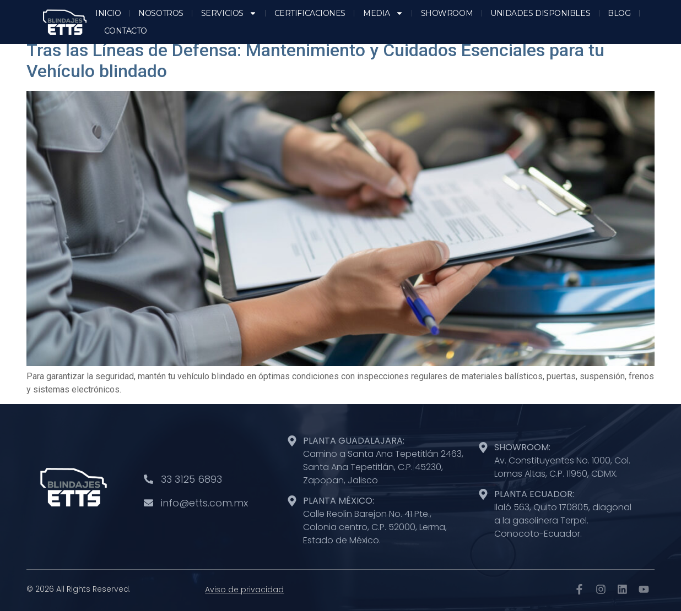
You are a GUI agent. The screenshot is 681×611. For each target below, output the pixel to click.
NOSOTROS (160, 13)
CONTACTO (125, 31)
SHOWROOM (447, 13)
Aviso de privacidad (244, 589)
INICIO (108, 13)
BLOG (619, 13)
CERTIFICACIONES (309, 13)
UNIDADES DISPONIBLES (540, 13)
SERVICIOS (229, 13)
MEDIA (383, 13)
